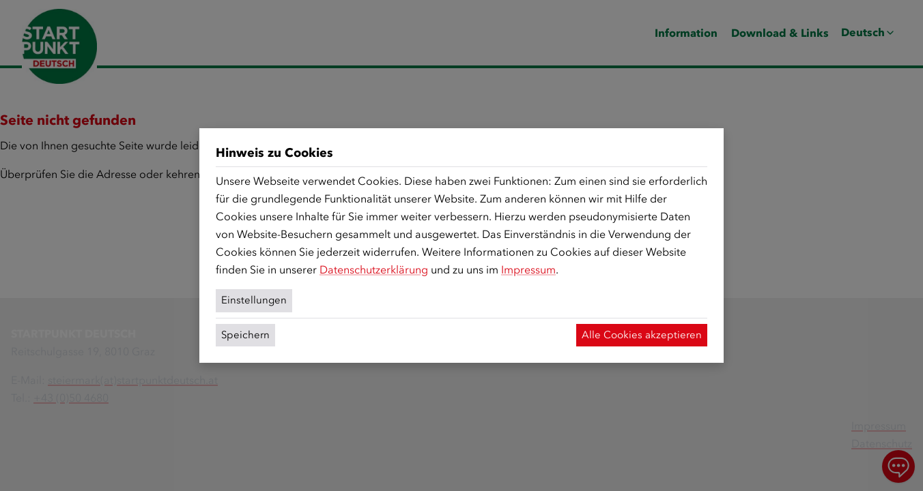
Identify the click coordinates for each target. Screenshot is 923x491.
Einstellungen (254, 300)
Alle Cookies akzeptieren (642, 335)
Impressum (528, 269)
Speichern (245, 335)
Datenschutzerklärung (374, 269)
